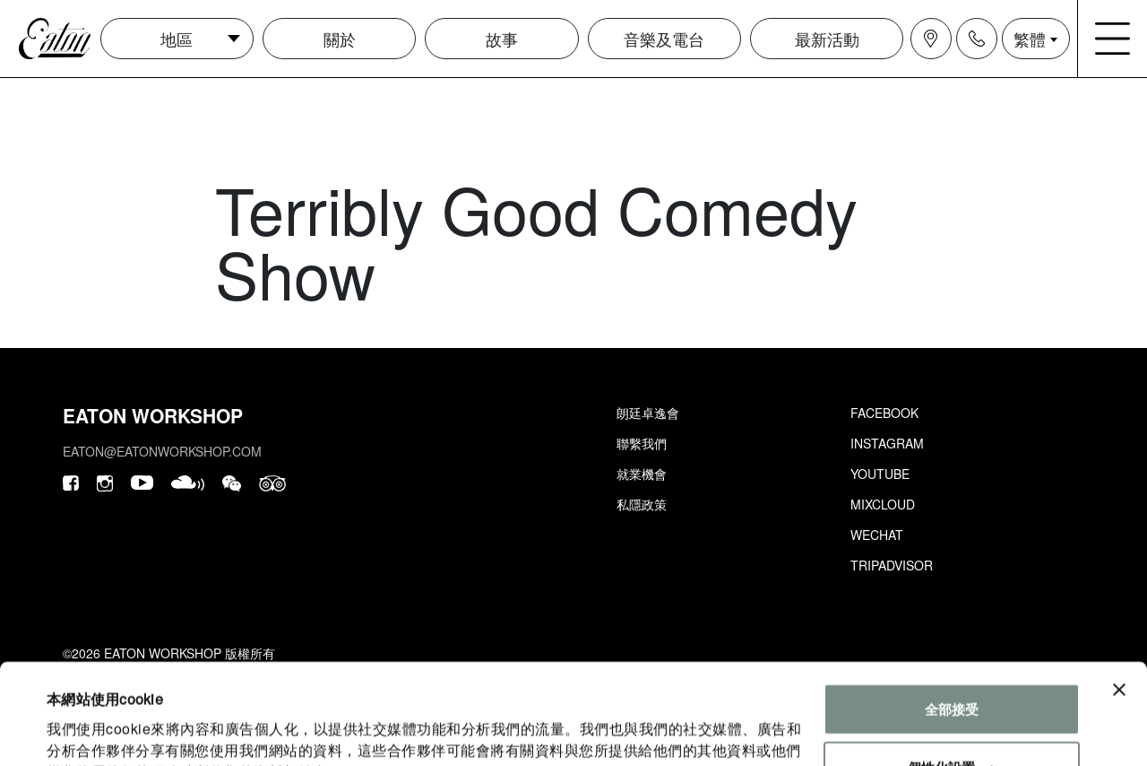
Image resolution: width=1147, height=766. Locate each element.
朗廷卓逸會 (648, 413)
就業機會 (642, 474)
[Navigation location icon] (931, 38)
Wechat (876, 535)
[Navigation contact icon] (976, 38)
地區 (176, 38)
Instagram (887, 443)
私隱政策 (642, 504)
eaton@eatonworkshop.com (162, 451)
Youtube (880, 474)
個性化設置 (952, 676)
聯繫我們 (642, 443)
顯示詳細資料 (87, 730)
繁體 (1029, 38)
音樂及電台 (664, 38)
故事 (502, 38)
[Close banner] (1119, 599)
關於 (339, 38)
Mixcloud (882, 504)
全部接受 (952, 618)
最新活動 (827, 38)
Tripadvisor (891, 565)
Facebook (884, 413)
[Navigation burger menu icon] (1113, 38)
